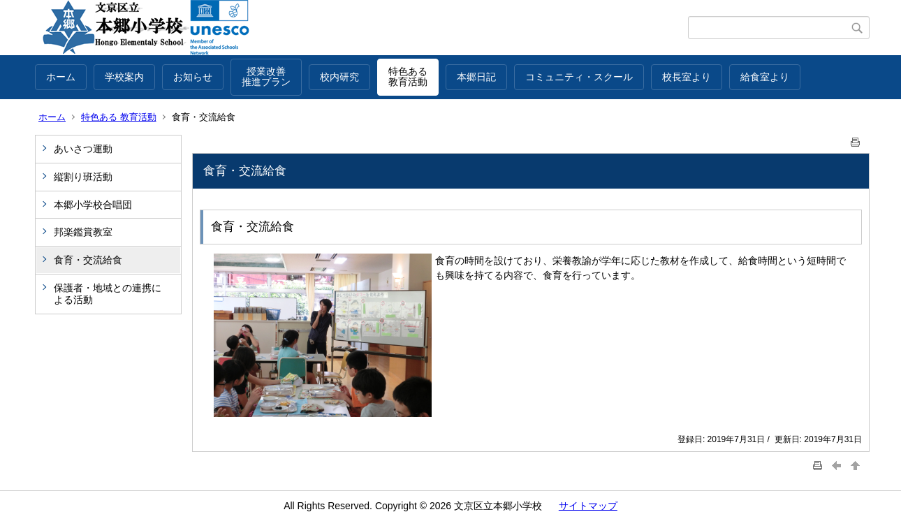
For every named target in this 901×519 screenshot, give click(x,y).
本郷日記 (476, 76)
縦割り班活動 (83, 176)
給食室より (764, 76)
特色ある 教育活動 (118, 117)
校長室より (686, 76)
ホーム (60, 76)
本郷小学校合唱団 (93, 204)
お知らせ (192, 76)
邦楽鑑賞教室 (83, 231)
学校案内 (124, 76)
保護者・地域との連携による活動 (107, 293)
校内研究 (339, 76)
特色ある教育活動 (407, 76)
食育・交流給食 (88, 259)
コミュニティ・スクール (579, 76)
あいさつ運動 (83, 148)
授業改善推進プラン (266, 76)
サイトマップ (588, 505)
